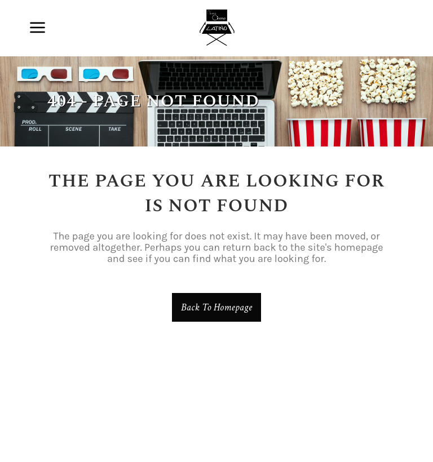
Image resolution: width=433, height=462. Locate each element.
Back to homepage (216, 307)
